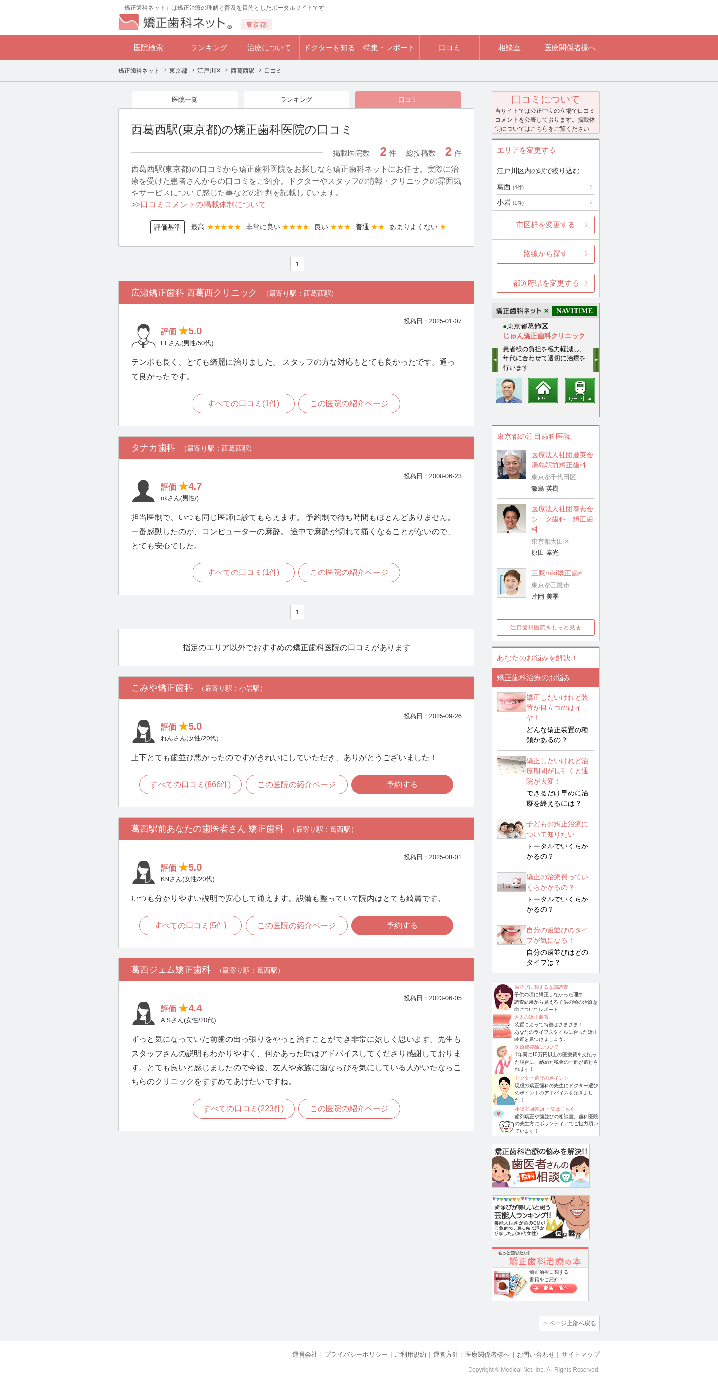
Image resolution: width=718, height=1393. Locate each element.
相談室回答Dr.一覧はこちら (545, 1109)
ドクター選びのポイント (542, 1078)
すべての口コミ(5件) (189, 928)
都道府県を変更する (546, 283)
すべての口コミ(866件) (189, 787)
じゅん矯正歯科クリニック (544, 336)
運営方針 (446, 1354)
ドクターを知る (329, 47)
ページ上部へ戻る (571, 1323)
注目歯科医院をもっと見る (545, 627)
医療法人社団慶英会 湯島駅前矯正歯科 (562, 460)
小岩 (510, 202)
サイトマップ (580, 1354)
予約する (403, 787)
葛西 (510, 187)
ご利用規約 (410, 1354)
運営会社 (305, 1354)
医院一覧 (184, 100)
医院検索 (148, 47)
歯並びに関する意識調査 (541, 987)
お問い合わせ (536, 1354)
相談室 (509, 47)
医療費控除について (537, 1047)
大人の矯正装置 (531, 1017)
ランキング (209, 47)
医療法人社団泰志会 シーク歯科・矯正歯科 (562, 519)
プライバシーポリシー (356, 1354)
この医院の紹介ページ (350, 405)
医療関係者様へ (570, 47)
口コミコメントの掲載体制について (203, 205)
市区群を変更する (545, 224)
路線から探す (546, 253)
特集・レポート (389, 47)
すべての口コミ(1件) (243, 405)
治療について (269, 47)
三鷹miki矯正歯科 (558, 573)
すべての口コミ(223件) (242, 1112)
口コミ (450, 47)
